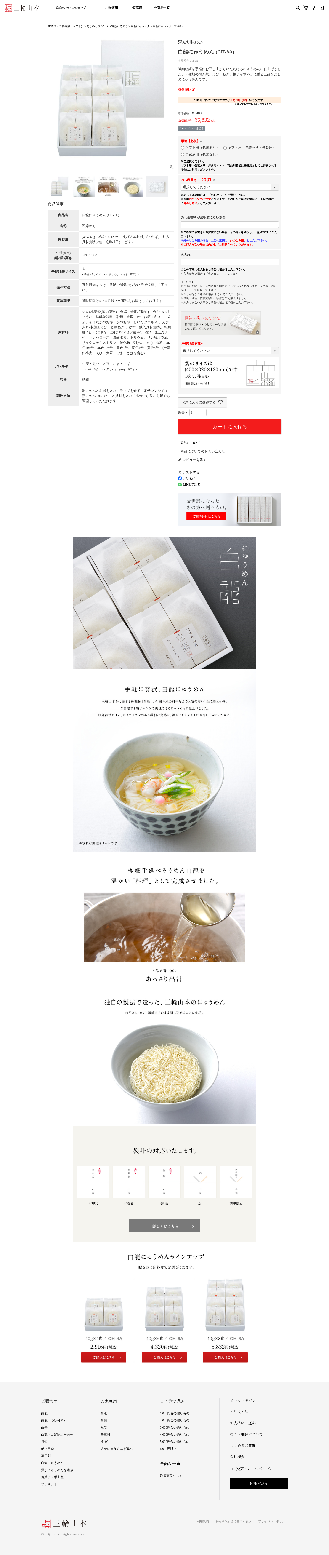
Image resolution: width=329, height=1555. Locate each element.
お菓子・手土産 (52, 1477)
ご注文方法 (239, 1411)
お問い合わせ (259, 1483)
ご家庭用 (135, 8)
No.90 (105, 1441)
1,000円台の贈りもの (175, 1413)
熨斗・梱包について (246, 1434)
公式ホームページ (254, 1468)
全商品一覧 (162, 8)
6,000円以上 (168, 1449)
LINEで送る (189, 484)
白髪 (44, 1427)
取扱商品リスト (171, 1476)
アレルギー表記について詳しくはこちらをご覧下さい (109, 369)
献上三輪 (47, 1449)
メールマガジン (243, 1400)
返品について (190, 443)
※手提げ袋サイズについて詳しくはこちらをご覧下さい (110, 274)
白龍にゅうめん (140, 26)
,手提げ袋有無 (192, 343)
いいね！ (187, 478)
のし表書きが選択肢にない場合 (203, 217)
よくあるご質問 (243, 1445)
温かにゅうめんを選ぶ (57, 1470)
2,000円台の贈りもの (175, 1420)
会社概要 (237, 1456)
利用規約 (203, 1521)
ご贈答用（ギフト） (71, 26)
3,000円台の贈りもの (175, 1427)
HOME (52, 26)
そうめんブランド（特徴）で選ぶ (107, 26)
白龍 (44, 1413)
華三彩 (46, 1456)
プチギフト (49, 1484)
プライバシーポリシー (273, 1521)
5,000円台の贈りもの (175, 1441)
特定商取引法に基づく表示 (233, 1521)
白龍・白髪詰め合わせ (57, 1434)
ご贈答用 (111, 8)
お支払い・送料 (243, 1423)
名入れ (185, 254)
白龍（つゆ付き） (54, 1420)
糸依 (44, 1441)
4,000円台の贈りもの (175, 1434)
